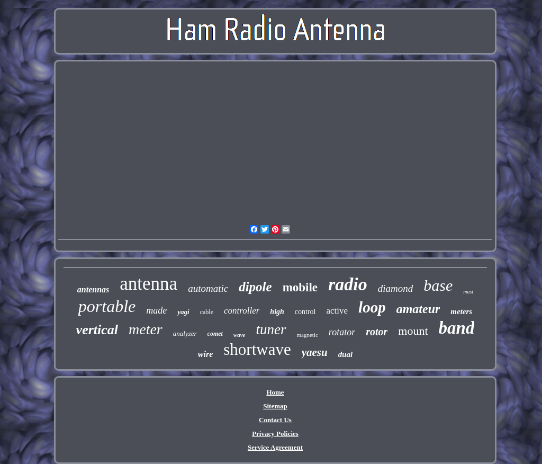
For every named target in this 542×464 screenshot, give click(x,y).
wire (205, 354)
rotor (376, 331)
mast (468, 292)
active (337, 311)
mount (413, 330)
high (277, 312)
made (156, 310)
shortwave (257, 349)
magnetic (307, 335)
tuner (271, 329)
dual (345, 354)
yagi (183, 312)
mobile (300, 287)
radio (347, 284)
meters (461, 311)
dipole (255, 287)
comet (215, 333)
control (305, 312)
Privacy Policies (275, 434)
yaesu (315, 352)
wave (239, 335)
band (457, 327)
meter (145, 329)
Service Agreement (275, 447)
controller (241, 311)
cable (206, 312)
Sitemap (275, 406)
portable (107, 306)
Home (275, 392)
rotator (342, 332)
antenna (148, 283)
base (438, 285)
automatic (208, 288)
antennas (93, 289)
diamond (395, 288)
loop (372, 307)
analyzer (185, 333)
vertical (97, 329)
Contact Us (275, 420)
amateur (418, 309)
